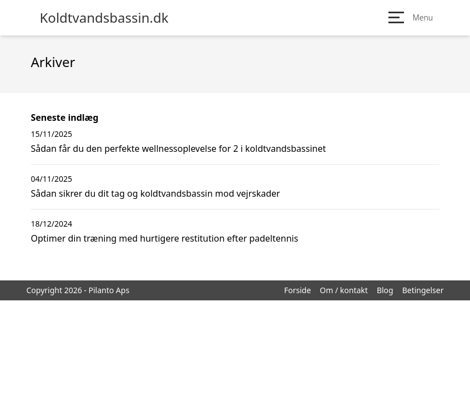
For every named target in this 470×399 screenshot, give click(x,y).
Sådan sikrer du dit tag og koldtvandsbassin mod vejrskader (155, 193)
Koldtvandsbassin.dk (104, 18)
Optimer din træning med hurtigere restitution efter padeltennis (165, 238)
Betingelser (423, 290)
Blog (385, 290)
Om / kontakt (344, 290)
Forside (297, 290)
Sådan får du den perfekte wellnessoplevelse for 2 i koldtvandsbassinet (178, 148)
